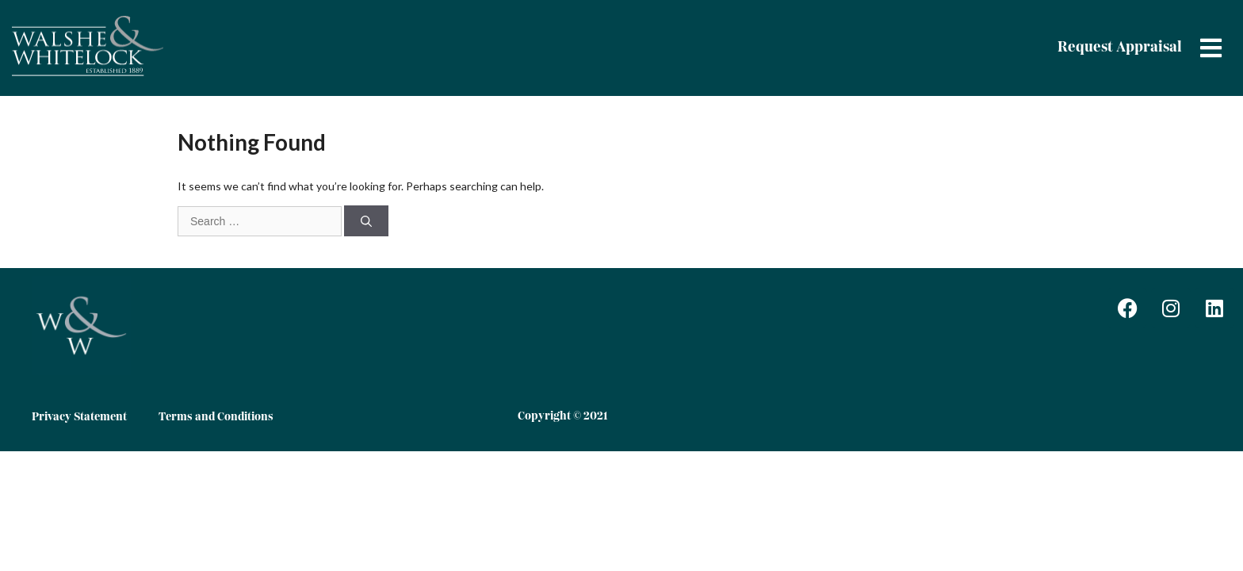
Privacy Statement (79, 417)
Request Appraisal (1120, 47)
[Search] (366, 220)
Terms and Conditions (216, 417)
